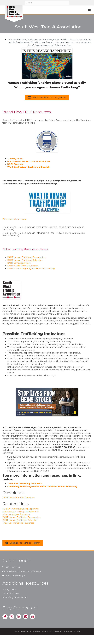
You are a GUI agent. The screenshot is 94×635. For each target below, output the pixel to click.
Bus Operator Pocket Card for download (28, 161)
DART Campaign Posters (19, 263)
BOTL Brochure (15, 164)
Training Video (15, 158)
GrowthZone (75, 631)
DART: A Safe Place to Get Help (22, 266)
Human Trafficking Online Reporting (20, 509)
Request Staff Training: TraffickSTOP (20, 511)
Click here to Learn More (14, 219)
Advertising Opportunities (15, 597)
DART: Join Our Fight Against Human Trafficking (31, 268)
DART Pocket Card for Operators (18, 497)
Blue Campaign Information (16, 514)
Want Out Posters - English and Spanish (28, 167)
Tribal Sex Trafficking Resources (24, 484)
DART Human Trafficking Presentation (26, 257)
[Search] (47, 3)
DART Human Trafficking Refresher (24, 260)
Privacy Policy (9, 589)
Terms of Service (10, 593)
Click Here (8, 227)
